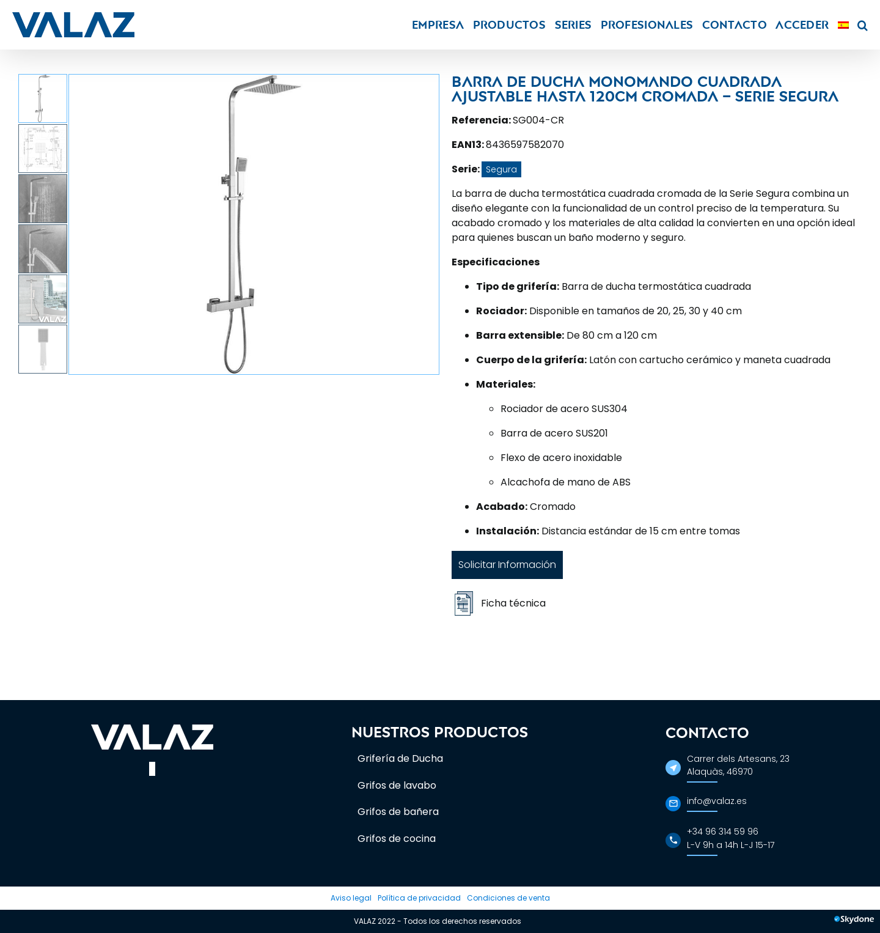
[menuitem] (843, 25)
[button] (862, 25)
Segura (501, 169)
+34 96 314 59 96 (722, 831)
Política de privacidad (419, 898)
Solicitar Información (507, 565)
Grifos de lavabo (397, 785)
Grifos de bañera (398, 812)
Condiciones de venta (508, 898)
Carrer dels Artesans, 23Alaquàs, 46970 (738, 765)
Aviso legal (351, 898)
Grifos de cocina (397, 839)
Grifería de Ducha (400, 758)
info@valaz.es (717, 801)
